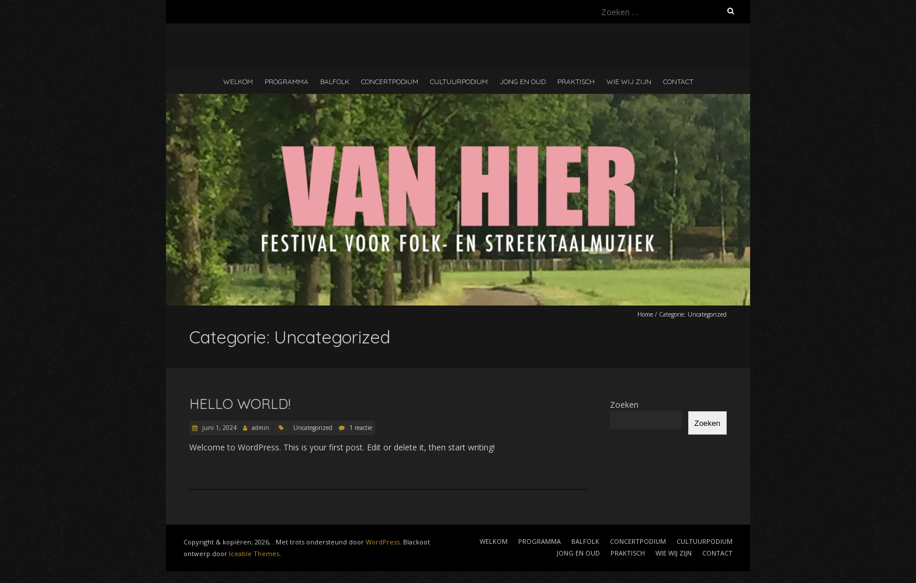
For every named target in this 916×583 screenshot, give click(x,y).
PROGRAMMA (286, 81)
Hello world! (239, 403)
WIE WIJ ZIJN (628, 81)
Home (645, 314)
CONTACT (678, 81)
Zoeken (624, 404)
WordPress (383, 541)
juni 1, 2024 (218, 428)
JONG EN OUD (522, 81)
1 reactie (360, 428)
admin (260, 428)
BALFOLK (334, 81)
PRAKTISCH (576, 81)
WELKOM (238, 81)
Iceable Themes (254, 553)
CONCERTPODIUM (389, 81)
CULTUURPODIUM (459, 81)
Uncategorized (312, 428)
